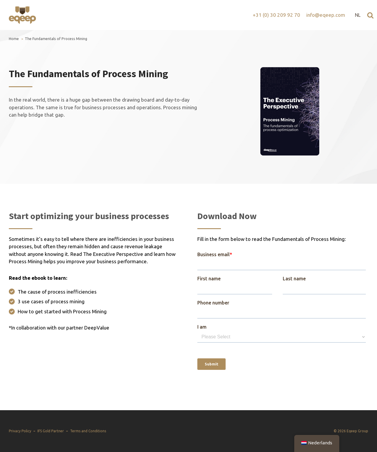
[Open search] (370, 15)
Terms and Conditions (88, 431)
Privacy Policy (20, 431)
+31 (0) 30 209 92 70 (276, 15)
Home (14, 39)
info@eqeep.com (325, 15)
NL (358, 15)
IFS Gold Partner (50, 431)
